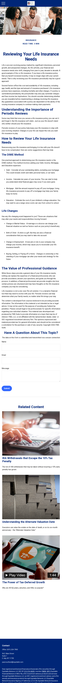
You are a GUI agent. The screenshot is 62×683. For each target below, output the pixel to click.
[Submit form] (7, 388)
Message (5, 368)
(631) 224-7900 (12, 649)
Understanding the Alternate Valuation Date (28, 521)
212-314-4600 (29, 671)
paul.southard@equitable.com (12, 662)
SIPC (48, 671)
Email (4, 355)
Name (4, 342)
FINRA (44, 671)
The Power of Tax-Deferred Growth (23, 582)
